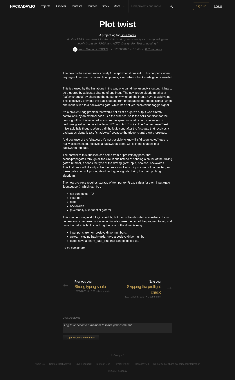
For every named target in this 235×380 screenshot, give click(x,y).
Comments (153, 49)
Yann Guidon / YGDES (90, 49)
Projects (45, 6)
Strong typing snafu (90, 286)
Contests (76, 6)
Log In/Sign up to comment (80, 337)
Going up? (117, 355)
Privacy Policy (122, 364)
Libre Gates (128, 35)
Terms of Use (103, 364)
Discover (60, 6)
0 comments (103, 291)
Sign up (201, 6)
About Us (40, 364)
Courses (91, 6)
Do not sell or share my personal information (176, 364)
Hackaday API (141, 364)
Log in (218, 6)
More (120, 6)
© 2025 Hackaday (117, 371)
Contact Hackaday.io (60, 364)
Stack (105, 6)
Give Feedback (83, 364)
